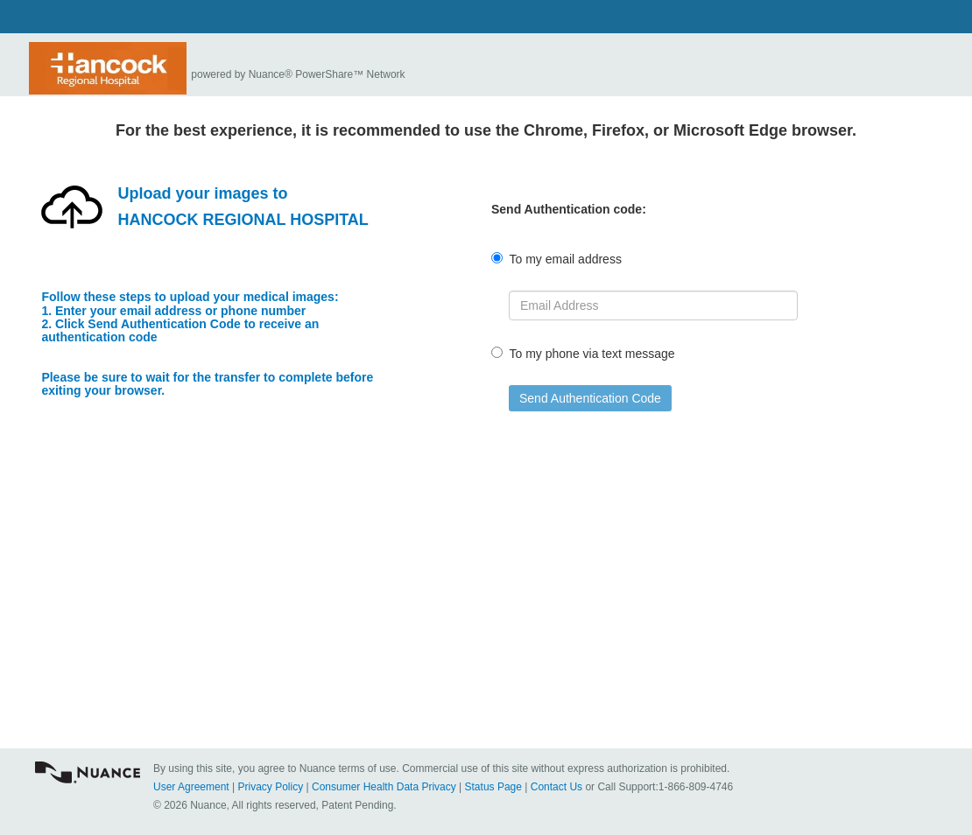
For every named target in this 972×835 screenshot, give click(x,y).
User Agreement (191, 787)
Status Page (493, 787)
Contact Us (556, 787)
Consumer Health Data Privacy (384, 787)
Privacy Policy (271, 787)
